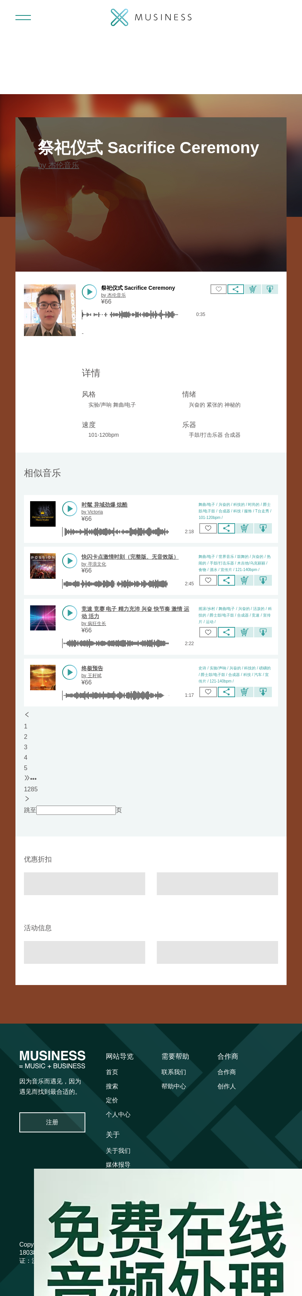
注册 (52, 1122)
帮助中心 (173, 1086)
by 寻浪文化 (93, 564)
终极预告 (92, 668)
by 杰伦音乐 (58, 165)
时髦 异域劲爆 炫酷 (104, 505)
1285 (31, 789)
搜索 (112, 1086)
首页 (112, 1072)
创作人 (226, 1086)
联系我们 (173, 1072)
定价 (112, 1100)
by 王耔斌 (91, 675)
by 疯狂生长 (93, 623)
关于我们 (118, 1150)
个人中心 (118, 1114)
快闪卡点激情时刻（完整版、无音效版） (130, 557)
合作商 (227, 1056)
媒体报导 (118, 1164)
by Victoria (92, 512)
